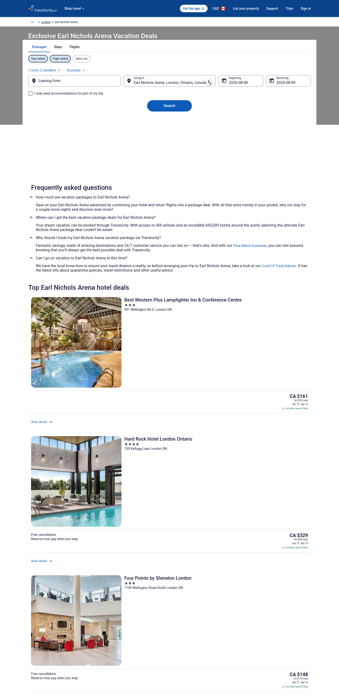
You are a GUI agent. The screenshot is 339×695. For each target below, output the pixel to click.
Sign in (306, 8)
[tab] (153, 59)
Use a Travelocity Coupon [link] (263, 631)
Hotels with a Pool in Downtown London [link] (69, 553)
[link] (101, 452)
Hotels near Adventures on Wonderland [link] (199, 526)
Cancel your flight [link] (258, 609)
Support (272, 8)
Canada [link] (93, 23)
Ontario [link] (107, 23)
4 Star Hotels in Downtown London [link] (65, 526)
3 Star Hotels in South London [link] (192, 517)
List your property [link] (39, 616)
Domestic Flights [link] (111, 616)
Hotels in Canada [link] (112, 601)
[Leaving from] (82, 85)
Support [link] (252, 601)
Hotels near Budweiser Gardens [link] (63, 544)
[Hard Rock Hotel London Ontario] (169, 350)
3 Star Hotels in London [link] (57, 517)
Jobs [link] (31, 609)
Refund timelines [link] (257, 624)
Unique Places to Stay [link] (115, 631)
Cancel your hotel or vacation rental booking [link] (274, 616)
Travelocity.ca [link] (36, 23)
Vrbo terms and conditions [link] (190, 624)
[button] (169, 485)
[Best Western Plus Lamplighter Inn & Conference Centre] (74, 350)
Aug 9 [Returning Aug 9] (273, 87)
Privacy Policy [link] (183, 601)
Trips (289, 8)
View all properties (169, 416)
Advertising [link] (35, 654)
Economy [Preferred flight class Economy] (290, 72)
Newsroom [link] (35, 631)
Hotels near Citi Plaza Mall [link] (190, 544)
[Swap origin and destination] (127, 85)
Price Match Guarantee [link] (249, 257)
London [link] (120, 23)
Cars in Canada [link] (110, 609)
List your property (246, 8)
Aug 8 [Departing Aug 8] (230, 87)
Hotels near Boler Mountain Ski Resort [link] (199, 535)
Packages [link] (56, 23)
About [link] (32, 601)
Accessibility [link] (182, 631)
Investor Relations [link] (39, 639)
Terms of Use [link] (182, 616)
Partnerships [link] (36, 624)
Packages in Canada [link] (114, 624)
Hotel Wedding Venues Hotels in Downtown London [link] (208, 553)
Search (169, 110)
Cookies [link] (179, 609)
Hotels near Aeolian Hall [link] (57, 535)
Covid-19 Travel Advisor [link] (279, 277)
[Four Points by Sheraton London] (264, 350)
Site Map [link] (33, 646)
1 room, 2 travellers (258, 72)
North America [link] (75, 23)
